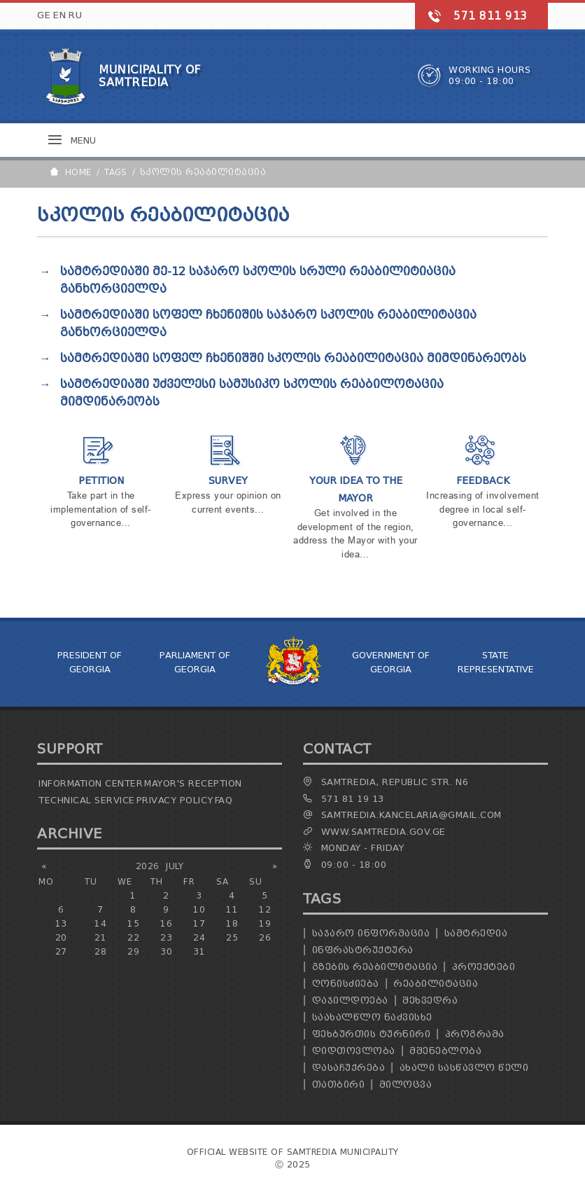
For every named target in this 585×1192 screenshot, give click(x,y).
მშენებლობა (445, 1051)
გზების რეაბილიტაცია (375, 967)
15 (133, 923)
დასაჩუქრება (349, 1068)
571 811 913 (490, 16)
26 (265, 937)
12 (265, 909)
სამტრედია (476, 933)
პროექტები (484, 967)
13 (61, 923)
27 (61, 951)
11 (232, 909)
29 (133, 951)
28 (100, 951)
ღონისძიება (345, 984)
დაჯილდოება (350, 1000)
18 (232, 923)
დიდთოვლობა (353, 1051)
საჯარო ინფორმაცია (371, 933)
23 (166, 937)
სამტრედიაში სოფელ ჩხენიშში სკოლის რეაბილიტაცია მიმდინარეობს (293, 358)
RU (75, 15)
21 (100, 937)
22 (133, 937)
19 (265, 923)
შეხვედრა (430, 1000)
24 (199, 937)
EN (59, 15)
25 (232, 937)
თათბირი (338, 1084)
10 (199, 909)
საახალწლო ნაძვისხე (372, 1017)
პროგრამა (475, 1034)
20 (61, 937)
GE (43, 15)
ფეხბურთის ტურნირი (371, 1034)
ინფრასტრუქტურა (363, 950)
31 (199, 951)
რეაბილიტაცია (435, 984)
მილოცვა (405, 1084)
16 (166, 923)
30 (166, 951)
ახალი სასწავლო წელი (464, 1068)
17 (199, 923)
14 (100, 923)
